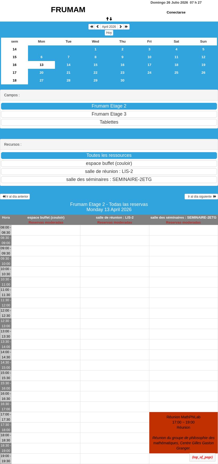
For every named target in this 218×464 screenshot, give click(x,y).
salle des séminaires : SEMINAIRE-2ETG (183, 217)
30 (122, 80)
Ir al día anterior (15, 196)
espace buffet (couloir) (46, 217)
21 (69, 73)
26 (203, 73)
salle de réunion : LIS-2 (115, 217)
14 (15, 49)
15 (15, 57)
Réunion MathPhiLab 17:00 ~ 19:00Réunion (183, 432)
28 (69, 80)
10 (149, 57)
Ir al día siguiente (201, 196)
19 (203, 65)
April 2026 (109, 27)
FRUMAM (68, 9)
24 (149, 73)
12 (203, 57)
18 (176, 65)
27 (42, 80)
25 (176, 73)
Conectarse (176, 12)
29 (95, 80)
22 (95, 73)
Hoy (109, 33)
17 (149, 65)
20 (42, 73)
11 (176, 57)
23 (122, 73)
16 (15, 65)
